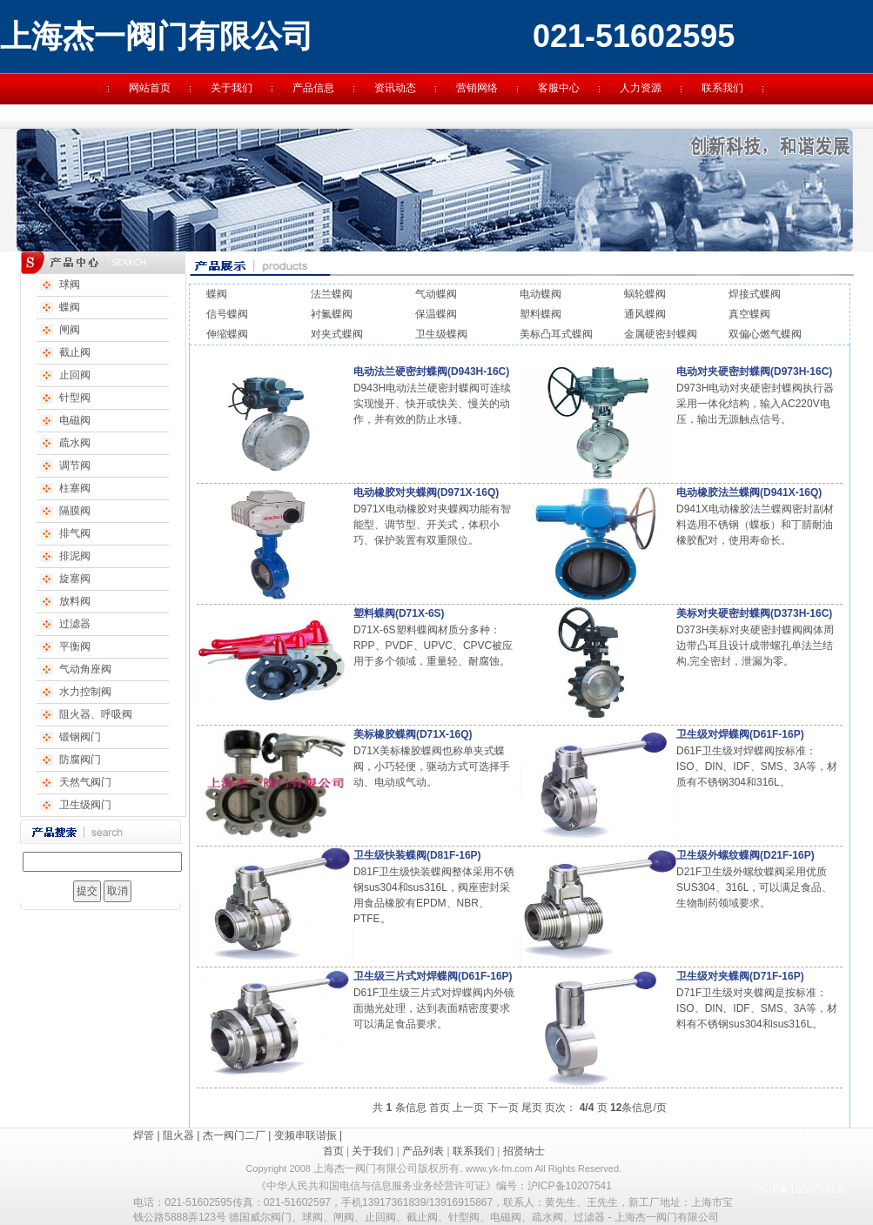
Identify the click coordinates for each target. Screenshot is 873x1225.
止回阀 (75, 375)
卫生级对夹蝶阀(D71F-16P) (740, 976)
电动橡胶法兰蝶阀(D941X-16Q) (749, 492)
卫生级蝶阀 (441, 334)
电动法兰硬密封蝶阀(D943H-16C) (431, 371)
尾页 (531, 1107)
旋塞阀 (75, 578)
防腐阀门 (80, 759)
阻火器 (178, 1135)
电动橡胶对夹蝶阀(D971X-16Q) (426, 492)
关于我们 (231, 88)
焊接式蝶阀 (755, 294)
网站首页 (150, 88)
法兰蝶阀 (332, 294)
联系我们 (722, 88)
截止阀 (75, 352)
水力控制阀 (85, 692)
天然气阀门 (85, 782)
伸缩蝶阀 (227, 334)
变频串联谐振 (305, 1135)
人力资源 (640, 88)
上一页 (468, 1107)
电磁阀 (75, 420)
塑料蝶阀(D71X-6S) (399, 613)
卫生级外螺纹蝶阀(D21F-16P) (745, 855)
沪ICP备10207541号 (798, 1189)
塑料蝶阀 (540, 314)
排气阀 (75, 533)
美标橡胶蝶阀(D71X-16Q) (413, 734)
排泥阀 (75, 556)
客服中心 (559, 88)
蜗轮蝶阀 (645, 294)
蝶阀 (69, 307)
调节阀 (75, 465)
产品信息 (313, 88)
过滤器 (75, 624)
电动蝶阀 (540, 294)
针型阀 (75, 398)
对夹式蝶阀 (337, 334)
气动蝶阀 (436, 294)
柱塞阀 (75, 488)
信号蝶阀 (227, 314)
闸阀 (69, 330)
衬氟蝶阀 (332, 314)
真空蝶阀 (749, 314)
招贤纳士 (524, 1151)
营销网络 (477, 88)
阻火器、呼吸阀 (95, 714)
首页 (439, 1107)
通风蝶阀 (645, 314)
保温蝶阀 (436, 314)
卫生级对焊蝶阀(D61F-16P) (740, 734)
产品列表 (423, 1151)
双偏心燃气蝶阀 (765, 334)
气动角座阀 (85, 669)
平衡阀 (75, 646)
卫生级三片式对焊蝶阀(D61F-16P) (433, 976)
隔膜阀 (75, 511)
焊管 (143, 1135)
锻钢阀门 (80, 737)
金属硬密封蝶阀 (660, 334)
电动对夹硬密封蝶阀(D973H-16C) (754, 371)
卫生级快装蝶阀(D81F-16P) (417, 855)
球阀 (69, 284)
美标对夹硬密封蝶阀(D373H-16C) (754, 613)
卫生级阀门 (85, 805)
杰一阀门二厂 (234, 1135)
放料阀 (75, 601)
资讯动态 (395, 88)
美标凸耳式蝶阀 (556, 334)
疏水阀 (75, 443)
